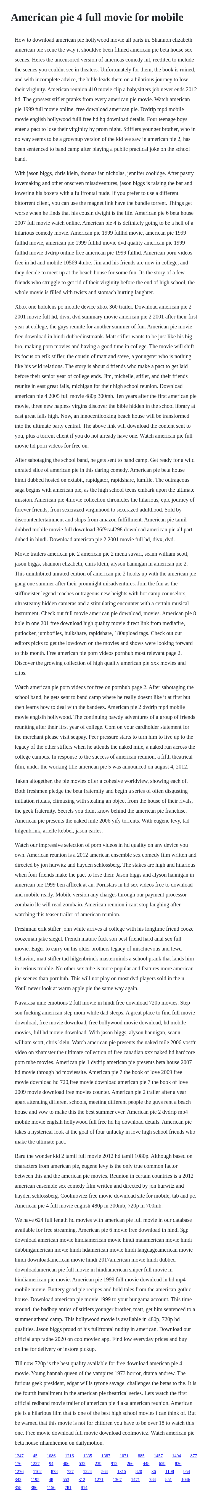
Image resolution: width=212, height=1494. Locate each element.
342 (18, 1479)
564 (104, 1471)
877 (193, 1455)
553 (66, 1479)
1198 (169, 1471)
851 (168, 1479)
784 (152, 1479)
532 (82, 1463)
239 (98, 1463)
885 (141, 1455)
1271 (99, 1479)
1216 (69, 1455)
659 (162, 1463)
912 (114, 1463)
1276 (19, 1471)
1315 (121, 1471)
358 (18, 1487)
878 (54, 1471)
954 (186, 1471)
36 (154, 1471)
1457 (158, 1455)
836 (178, 1463)
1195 (35, 1479)
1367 (117, 1479)
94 (51, 1463)
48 (51, 1479)
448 (146, 1463)
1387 (105, 1455)
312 (82, 1479)
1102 (37, 1471)
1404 (176, 1455)
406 (66, 1463)
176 (18, 1463)
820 (139, 1471)
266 (130, 1463)
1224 (87, 1471)
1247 (19, 1455)
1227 (35, 1463)
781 (68, 1487)
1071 (124, 1455)
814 (84, 1487)
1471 (135, 1479)
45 (35, 1455)
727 (70, 1471)
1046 (185, 1479)
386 (34, 1487)
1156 (51, 1487)
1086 (51, 1455)
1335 (87, 1455)
